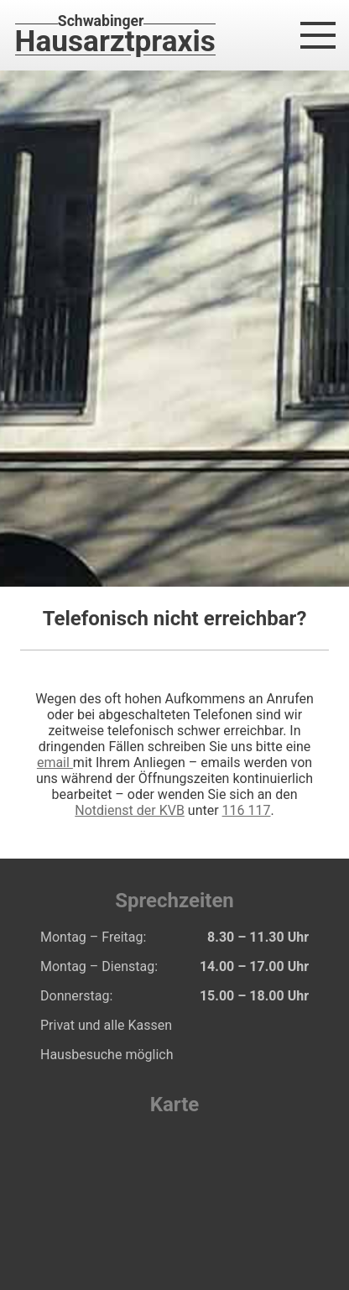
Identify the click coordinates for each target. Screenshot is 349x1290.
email (55, 762)
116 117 (246, 810)
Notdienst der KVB (130, 810)
